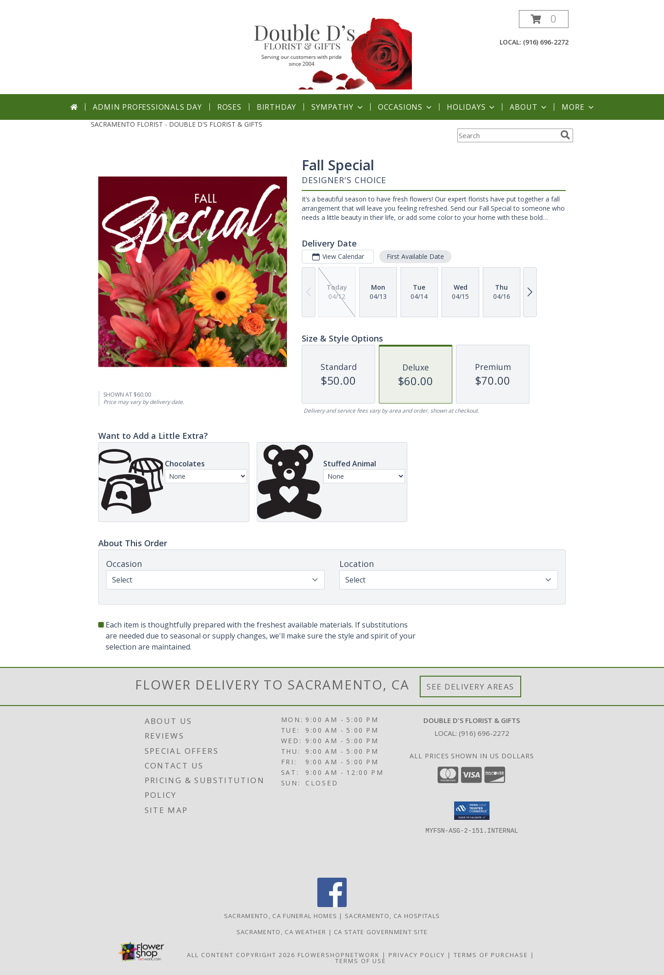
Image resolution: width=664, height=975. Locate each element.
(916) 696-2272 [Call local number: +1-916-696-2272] (545, 42)
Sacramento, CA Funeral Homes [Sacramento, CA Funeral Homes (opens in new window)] (280, 916)
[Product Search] (507, 135)
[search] (565, 135)
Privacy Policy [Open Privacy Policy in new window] (416, 955)
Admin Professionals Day (147, 107)
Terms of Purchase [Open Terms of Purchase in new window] (491, 955)
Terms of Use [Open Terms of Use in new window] (360, 961)
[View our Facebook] (332, 904)
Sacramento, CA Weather (281, 932)
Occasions (405, 107)
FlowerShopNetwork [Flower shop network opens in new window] (339, 955)
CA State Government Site (381, 932)
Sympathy (337, 107)
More (578, 107)
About (529, 107)
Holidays (471, 107)
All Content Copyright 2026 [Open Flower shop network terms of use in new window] (241, 955)
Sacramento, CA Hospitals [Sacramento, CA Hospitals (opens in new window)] (392, 916)
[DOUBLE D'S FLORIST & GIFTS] (333, 52)
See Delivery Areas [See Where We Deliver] (470, 686)
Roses (229, 107)
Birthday (276, 107)
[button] (543, 19)
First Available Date (415, 256)
